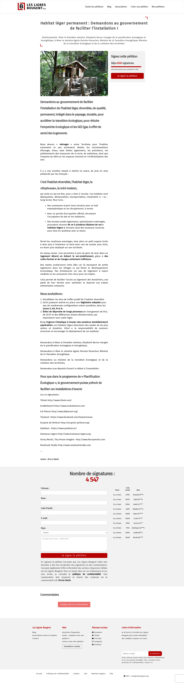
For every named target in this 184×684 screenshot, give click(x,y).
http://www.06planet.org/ (64, 411)
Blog (109, 6)
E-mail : (44, 518)
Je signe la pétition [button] (127, 75)
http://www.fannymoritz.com (90, 439)
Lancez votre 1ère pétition (73, 641)
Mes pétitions (158, 6)
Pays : (43, 528)
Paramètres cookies (72, 646)
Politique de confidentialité (58, 674)
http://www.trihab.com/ (59, 400)
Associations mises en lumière (44, 635)
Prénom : (45, 488)
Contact (35, 638)
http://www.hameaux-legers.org (74, 434)
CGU (85, 674)
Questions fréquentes (71, 632)
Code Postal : (47, 508)
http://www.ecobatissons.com (69, 406)
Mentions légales (99, 674)
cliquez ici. (149, 662)
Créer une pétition (139, 6)
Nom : (43, 498)
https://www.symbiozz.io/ (64, 428)
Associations (121, 6)
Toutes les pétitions (94, 6)
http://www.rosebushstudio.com (74, 445)
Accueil (39, 674)
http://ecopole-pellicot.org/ (75, 422)
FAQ (111, 674)
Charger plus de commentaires (74, 604)
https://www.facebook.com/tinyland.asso (71, 417)
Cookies (76, 674)
